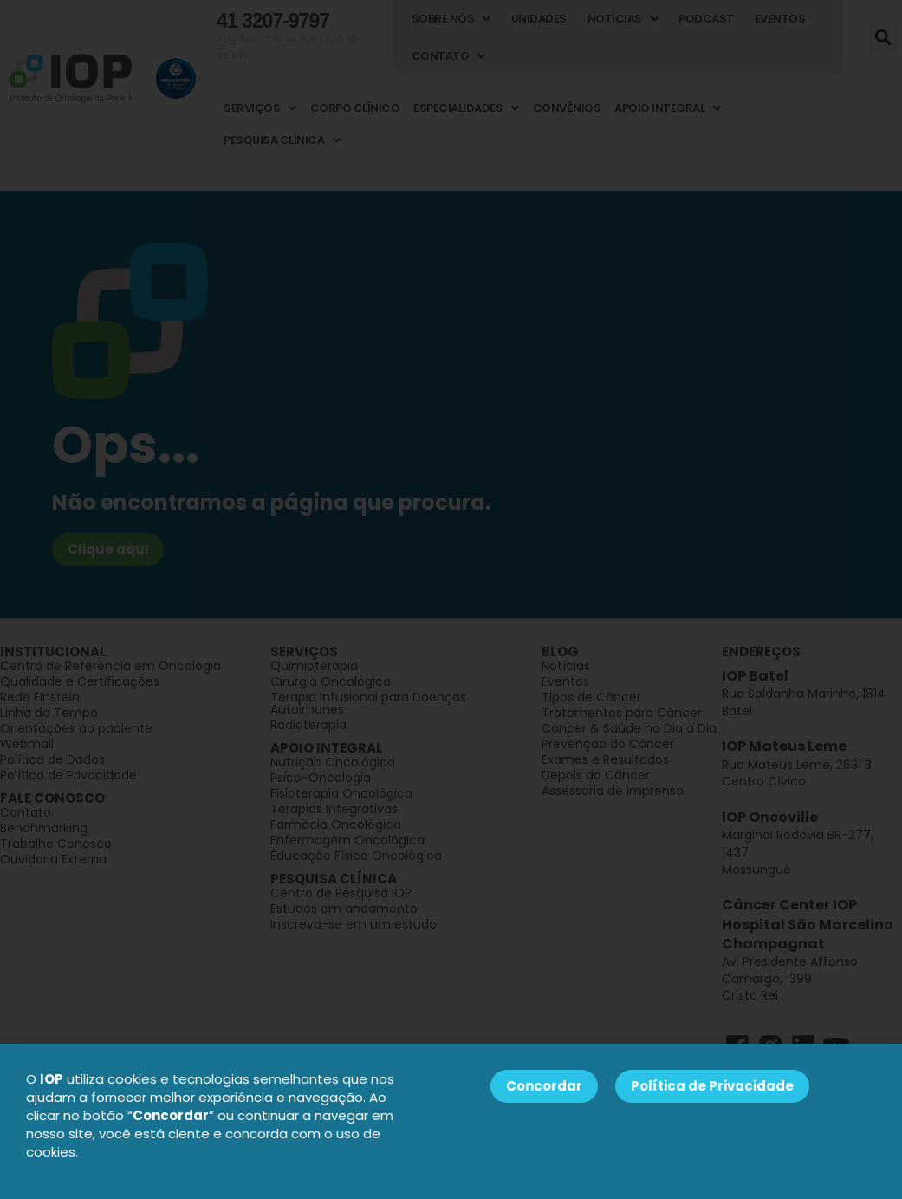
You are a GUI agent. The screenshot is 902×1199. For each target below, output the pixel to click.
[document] (451, 599)
